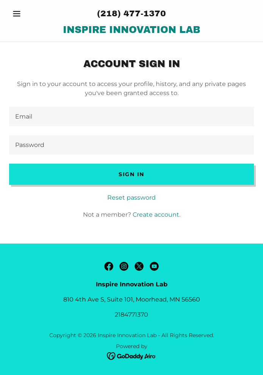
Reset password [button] (131, 197)
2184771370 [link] (131, 314)
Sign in (131, 174)
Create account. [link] (156, 214)
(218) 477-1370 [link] (131, 13)
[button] (27, 13)
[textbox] (131, 116)
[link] (131, 30)
